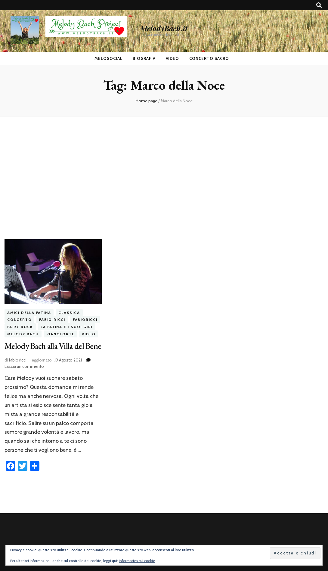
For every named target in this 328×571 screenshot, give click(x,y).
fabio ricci (52, 320)
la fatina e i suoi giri (66, 326)
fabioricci (85, 320)
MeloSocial (108, 58)
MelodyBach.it (164, 28)
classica (69, 312)
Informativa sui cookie (137, 560)
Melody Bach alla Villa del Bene (53, 345)
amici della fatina (29, 312)
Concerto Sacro (209, 58)
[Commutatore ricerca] (319, 5)
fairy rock (20, 326)
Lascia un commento (24, 366)
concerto (19, 320)
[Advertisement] (164, 178)
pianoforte (60, 334)
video (88, 334)
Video (172, 58)
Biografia (144, 58)
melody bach (23, 334)
